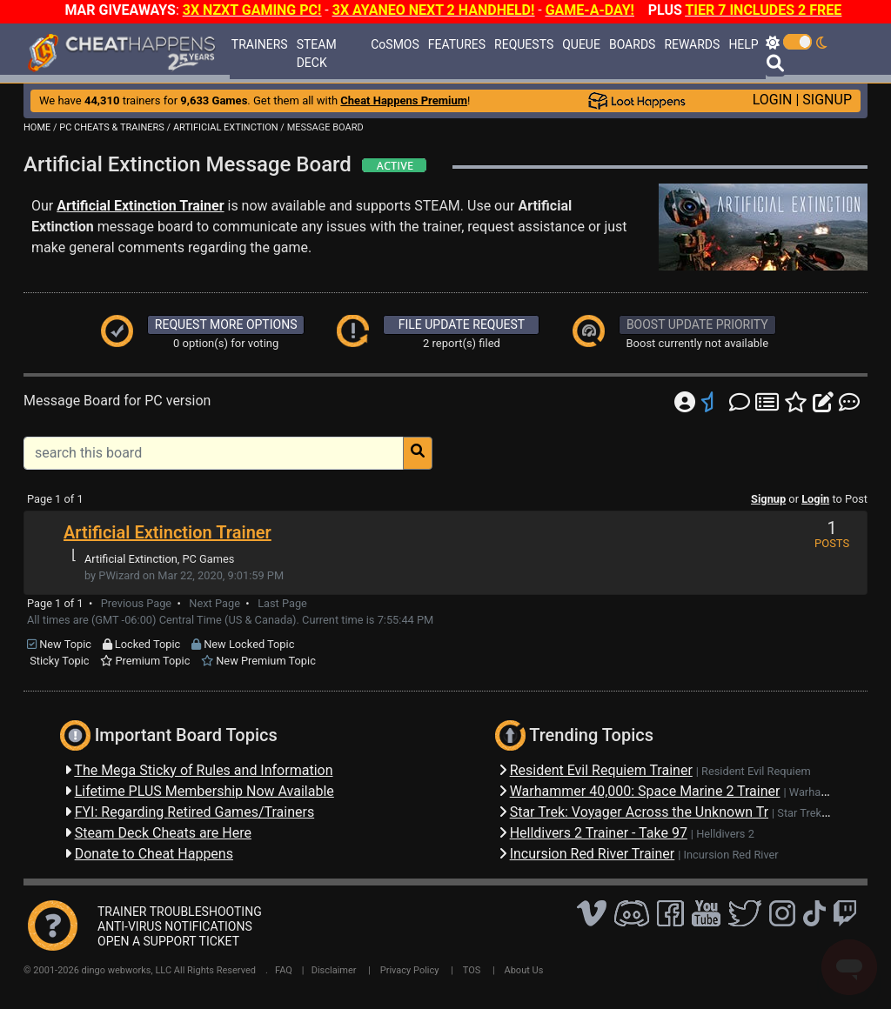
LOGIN (773, 99)
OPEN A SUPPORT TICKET (168, 941)
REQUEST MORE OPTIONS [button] (226, 324)
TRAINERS (259, 44)
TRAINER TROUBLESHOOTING (179, 912)
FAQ (283, 970)
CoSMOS (395, 44)
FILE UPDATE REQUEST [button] (462, 324)
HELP (743, 44)
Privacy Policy (409, 970)
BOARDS (632, 44)
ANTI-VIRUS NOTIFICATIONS (174, 926)
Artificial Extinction (131, 558)
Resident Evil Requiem (756, 771)
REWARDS (692, 44)
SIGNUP (827, 99)
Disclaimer (334, 970)
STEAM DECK (317, 53)
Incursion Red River (731, 854)
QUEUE (581, 44)
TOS (472, 970)
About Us (524, 970)
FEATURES (457, 44)
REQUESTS (523, 44)
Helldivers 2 (725, 833)
